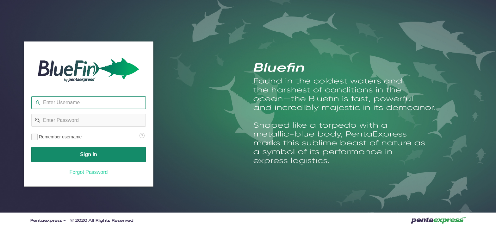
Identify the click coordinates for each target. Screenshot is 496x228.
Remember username (60, 136)
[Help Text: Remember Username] (142, 135)
